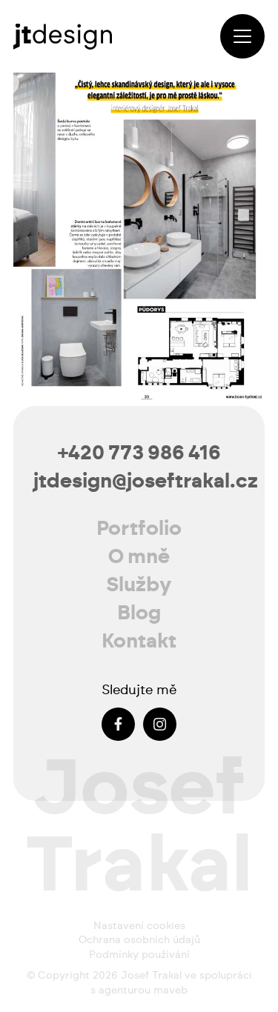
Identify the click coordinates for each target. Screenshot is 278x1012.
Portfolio (139, 529)
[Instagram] (159, 724)
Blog (139, 613)
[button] (242, 36)
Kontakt (139, 641)
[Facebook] (118, 724)
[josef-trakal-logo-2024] (62, 37)
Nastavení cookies (139, 926)
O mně (139, 557)
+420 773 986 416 (139, 453)
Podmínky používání (139, 955)
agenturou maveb (143, 990)
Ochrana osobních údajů (139, 940)
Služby (139, 585)
